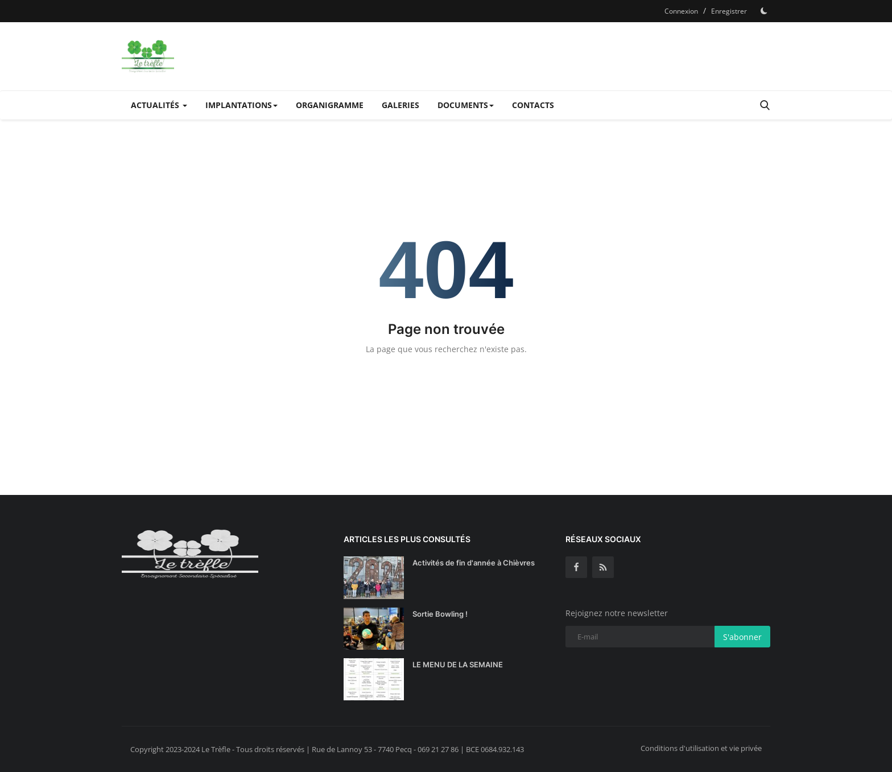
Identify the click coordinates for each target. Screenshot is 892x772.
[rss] (603, 567)
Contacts (533, 105)
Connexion (681, 11)
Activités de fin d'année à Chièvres (473, 562)
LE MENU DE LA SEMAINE (457, 664)
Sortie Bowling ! (440, 613)
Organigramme (330, 105)
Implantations (241, 105)
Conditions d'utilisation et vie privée (701, 748)
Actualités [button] (159, 105)
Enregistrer (729, 11)
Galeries (400, 105)
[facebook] (576, 567)
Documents (465, 105)
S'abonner (742, 636)
